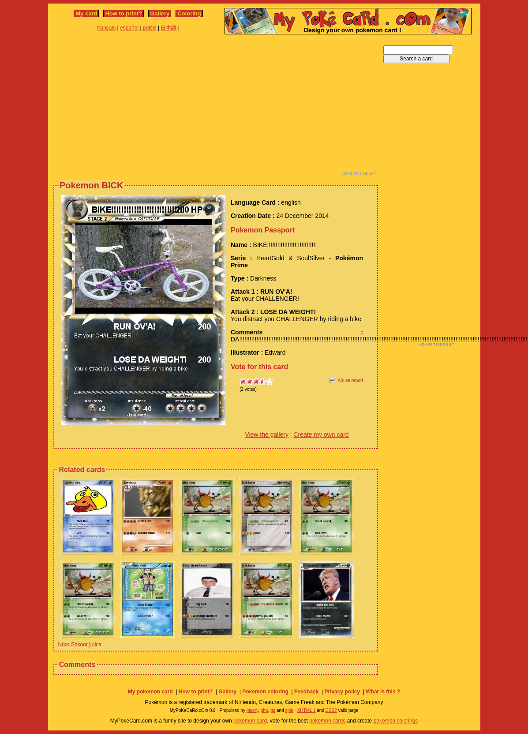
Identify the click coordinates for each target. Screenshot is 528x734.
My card (86, 13)
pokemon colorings (396, 721)
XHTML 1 (306, 710)
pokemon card (250, 721)
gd (272, 710)
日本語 (168, 28)
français (106, 28)
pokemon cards (327, 721)
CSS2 (331, 710)
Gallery (159, 13)
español (129, 28)
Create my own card (320, 434)
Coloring (189, 13)
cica (96, 644)
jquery (252, 710)
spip (289, 710)
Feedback (306, 692)
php (264, 710)
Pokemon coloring (265, 692)
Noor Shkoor (73, 644)
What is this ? (383, 692)
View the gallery (266, 434)
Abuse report (350, 380)
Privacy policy (342, 692)
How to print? (123, 13)
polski (150, 28)
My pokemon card (150, 692)
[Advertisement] (197, 107)
